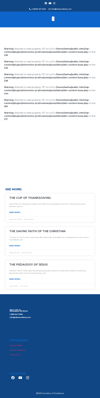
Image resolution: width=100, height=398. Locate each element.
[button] (53, 19)
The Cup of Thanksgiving (30, 197)
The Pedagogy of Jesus (28, 264)
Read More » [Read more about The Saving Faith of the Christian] (15, 246)
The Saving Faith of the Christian (37, 231)
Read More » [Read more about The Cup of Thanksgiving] (15, 212)
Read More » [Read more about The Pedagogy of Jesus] (15, 279)
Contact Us (15, 355)
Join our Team (16, 345)
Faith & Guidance (17, 350)
